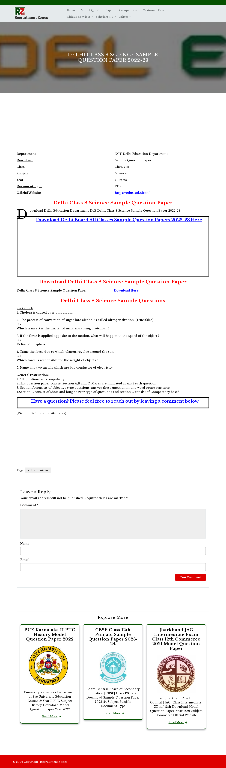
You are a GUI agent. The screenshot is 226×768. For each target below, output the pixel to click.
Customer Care (154, 10)
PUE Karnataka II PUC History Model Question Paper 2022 (49, 634)
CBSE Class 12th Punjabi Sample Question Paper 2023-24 (113, 636)
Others (124, 16)
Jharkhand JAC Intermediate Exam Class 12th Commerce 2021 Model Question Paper (176, 639)
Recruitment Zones (31, 17)
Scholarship (105, 16)
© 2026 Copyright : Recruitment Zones (40, 761)
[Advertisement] (113, 126)
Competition (128, 10)
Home (71, 10)
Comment (29, 505)
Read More (50, 716)
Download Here (126, 290)
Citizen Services (79, 16)
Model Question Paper (97, 10)
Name (24, 543)
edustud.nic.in (38, 470)
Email (24, 559)
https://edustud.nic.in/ (132, 193)
